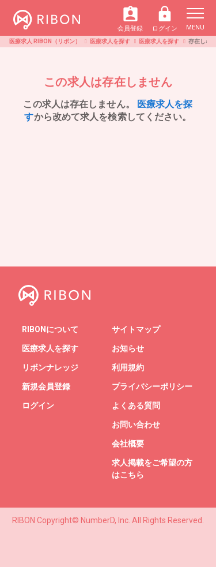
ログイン (164, 19)
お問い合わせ (136, 424)
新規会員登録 (46, 386)
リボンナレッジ (50, 367)
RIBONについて (50, 329)
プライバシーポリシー (152, 386)
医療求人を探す (110, 41)
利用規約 (128, 367)
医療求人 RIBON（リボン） (45, 41)
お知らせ (128, 348)
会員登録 (130, 19)
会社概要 (128, 443)
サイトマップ (136, 329)
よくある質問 (136, 405)
